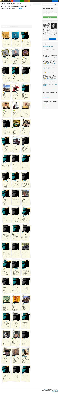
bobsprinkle (5, 216)
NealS (4, 303)
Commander (14, 145)
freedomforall (5, 40)
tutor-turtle (5, 198)
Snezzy (24, 338)
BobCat (15, 198)
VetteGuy (14, 286)
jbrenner (6, 110)
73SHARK (23, 268)
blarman (25, 57)
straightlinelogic (16, 233)
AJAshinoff (17, 110)
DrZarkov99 (5, 127)
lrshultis (14, 321)
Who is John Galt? (56, 390)
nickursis (15, 75)
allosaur (24, 40)
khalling (14, 127)
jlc (5, 268)
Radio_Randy (6, 356)
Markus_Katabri (7, 145)
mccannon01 (47, 57)
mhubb (23, 92)
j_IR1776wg (5, 286)
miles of (13, 8)
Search (56, 4)
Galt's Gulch (45, 389)
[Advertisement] (16, 17)
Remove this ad (37, 4)
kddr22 (24, 180)
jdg (14, 250)
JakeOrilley (46, 45)
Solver (13, 163)
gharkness (6, 180)
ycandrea (4, 338)
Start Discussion (55, 391)
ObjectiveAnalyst (25, 303)
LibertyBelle (24, 215)
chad (3, 374)
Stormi (23, 251)
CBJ (14, 215)
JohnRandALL (24, 356)
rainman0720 (25, 163)
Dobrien (46, 67)
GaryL (4, 251)
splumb (15, 356)
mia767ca (14, 374)
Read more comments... (46, 97)
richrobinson (24, 198)
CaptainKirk (24, 110)
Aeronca (23, 127)
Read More (46, 38)
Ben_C (23, 233)
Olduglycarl (47, 63)
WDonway (25, 374)
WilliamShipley (16, 268)
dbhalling (5, 233)
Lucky (23, 145)
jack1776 (23, 286)
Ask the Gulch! (50, 17)
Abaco (5, 92)
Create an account (52, 38)
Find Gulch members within (4, 8)
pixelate (15, 303)
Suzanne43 (5, 162)
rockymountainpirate (18, 339)
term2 (4, 75)
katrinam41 (14, 180)
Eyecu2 (23, 321)
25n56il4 (24, 74)
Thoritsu (15, 92)
